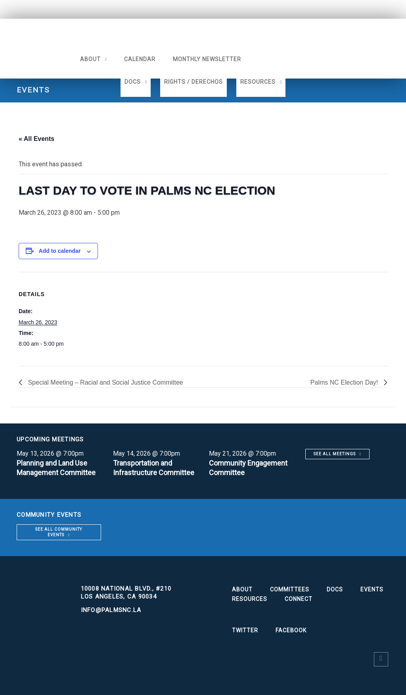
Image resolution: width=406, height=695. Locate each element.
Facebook (291, 630)
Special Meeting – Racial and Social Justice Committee (104, 382)
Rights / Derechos (193, 82)
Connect (298, 599)
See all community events (58, 532)
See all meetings (335, 454)
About (90, 59)
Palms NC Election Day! (345, 382)
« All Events (36, 138)
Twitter (245, 630)
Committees (289, 589)
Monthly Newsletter (207, 59)
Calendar (139, 59)
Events (371, 589)
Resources (258, 82)
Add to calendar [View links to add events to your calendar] (60, 251)
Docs (132, 82)
